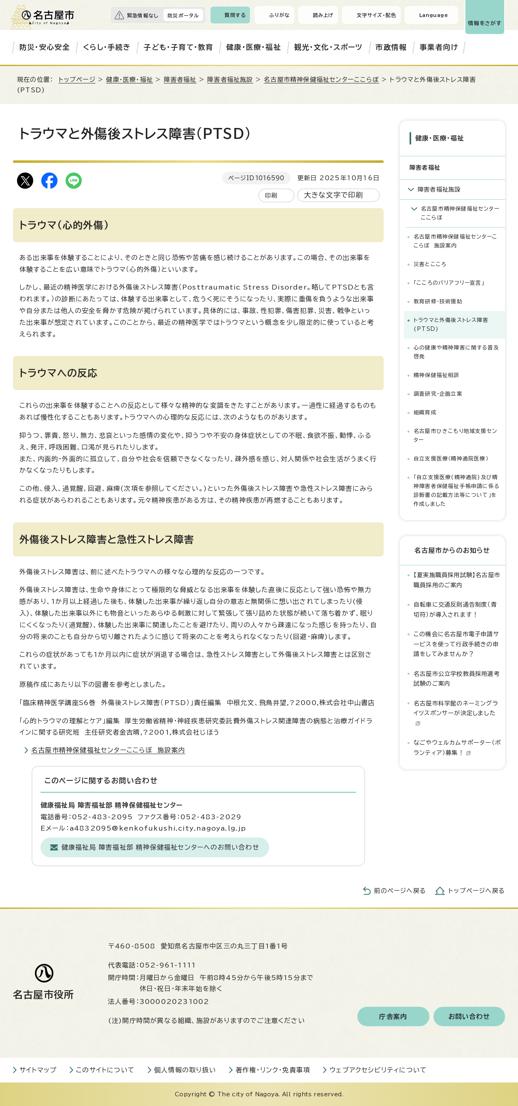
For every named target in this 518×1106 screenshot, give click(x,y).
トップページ (77, 80)
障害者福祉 (180, 80)
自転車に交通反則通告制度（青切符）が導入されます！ (455, 609)
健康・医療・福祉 (253, 47)
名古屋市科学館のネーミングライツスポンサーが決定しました (456, 713)
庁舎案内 (393, 1016)
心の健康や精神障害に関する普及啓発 (456, 352)
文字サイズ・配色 (376, 15)
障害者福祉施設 (230, 80)
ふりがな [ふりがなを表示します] (279, 15)
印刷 (271, 195)
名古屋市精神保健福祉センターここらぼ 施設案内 (108, 750)
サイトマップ (38, 1070)
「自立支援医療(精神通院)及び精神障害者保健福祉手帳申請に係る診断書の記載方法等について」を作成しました (456, 491)
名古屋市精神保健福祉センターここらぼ (321, 80)
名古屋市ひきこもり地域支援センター (455, 435)
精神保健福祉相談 (437, 375)
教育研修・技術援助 (438, 301)
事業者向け (439, 47)
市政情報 (391, 47)
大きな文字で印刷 (333, 195)
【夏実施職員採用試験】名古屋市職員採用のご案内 (457, 580)
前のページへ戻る (400, 891)
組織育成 (425, 412)
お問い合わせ (469, 1016)
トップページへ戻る (476, 891)
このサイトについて (105, 1070)
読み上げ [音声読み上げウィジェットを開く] (323, 15)
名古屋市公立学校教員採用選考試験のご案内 (457, 678)
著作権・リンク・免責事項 (273, 1070)
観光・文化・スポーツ (328, 47)
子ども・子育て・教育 (178, 47)
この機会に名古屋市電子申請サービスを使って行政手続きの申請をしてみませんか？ (456, 644)
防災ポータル (183, 15)
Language (433, 15)
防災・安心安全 (44, 47)
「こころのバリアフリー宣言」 (449, 283)
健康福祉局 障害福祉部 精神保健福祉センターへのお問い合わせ (160, 847)
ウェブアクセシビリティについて (378, 1070)
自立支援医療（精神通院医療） (451, 458)
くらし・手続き (107, 47)
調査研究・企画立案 (438, 393)
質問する (235, 15)
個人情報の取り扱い (185, 1070)
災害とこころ (430, 264)
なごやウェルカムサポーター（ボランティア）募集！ (457, 747)
